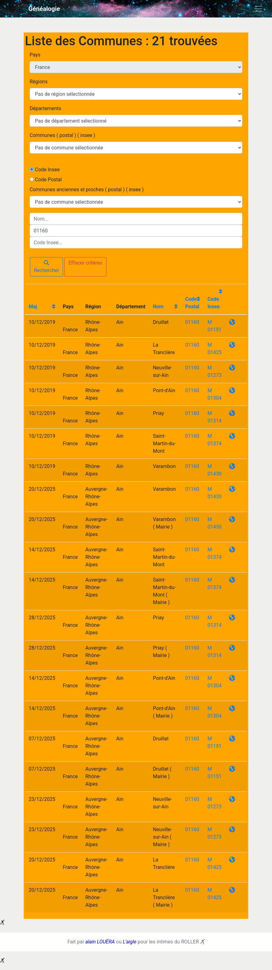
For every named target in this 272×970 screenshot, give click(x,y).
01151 (214, 330)
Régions (38, 82)
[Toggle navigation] (258, 8)
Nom (158, 307)
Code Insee (47, 170)
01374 (214, 443)
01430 (214, 474)
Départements (45, 108)
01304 (214, 398)
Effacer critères (85, 263)
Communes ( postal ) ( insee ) (62, 135)
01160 (192, 322)
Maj (33, 307)
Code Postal (48, 180)
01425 (214, 352)
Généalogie (44, 8)
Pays (35, 55)
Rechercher (46, 266)
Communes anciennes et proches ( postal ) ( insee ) (87, 190)
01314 (214, 421)
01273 (214, 375)
